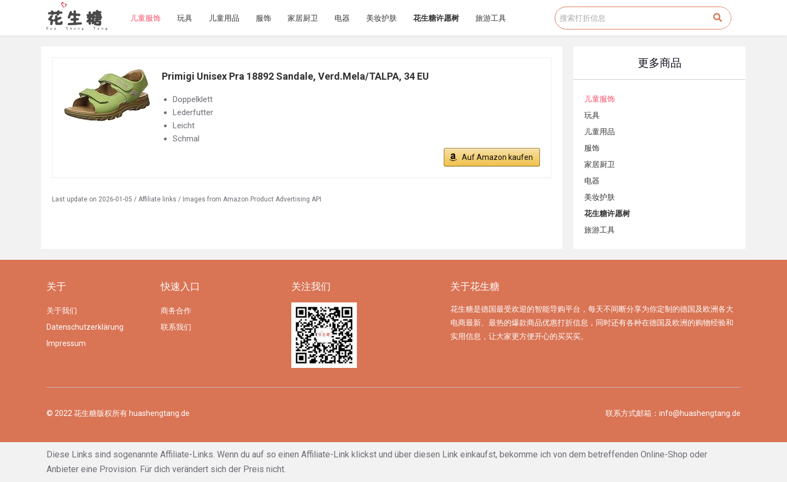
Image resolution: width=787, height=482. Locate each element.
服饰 (263, 18)
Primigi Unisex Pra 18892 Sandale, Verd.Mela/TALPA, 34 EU (295, 76)
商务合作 (176, 310)
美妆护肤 (381, 18)
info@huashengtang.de (700, 413)
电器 (342, 18)
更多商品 (660, 62)
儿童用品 (224, 18)
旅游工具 (490, 18)
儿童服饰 (145, 18)
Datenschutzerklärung (85, 327)
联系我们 (176, 327)
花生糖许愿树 (436, 18)
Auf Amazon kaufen (497, 157)
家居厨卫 (302, 18)
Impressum (66, 343)
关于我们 (61, 310)
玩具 (184, 18)
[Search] (717, 18)
